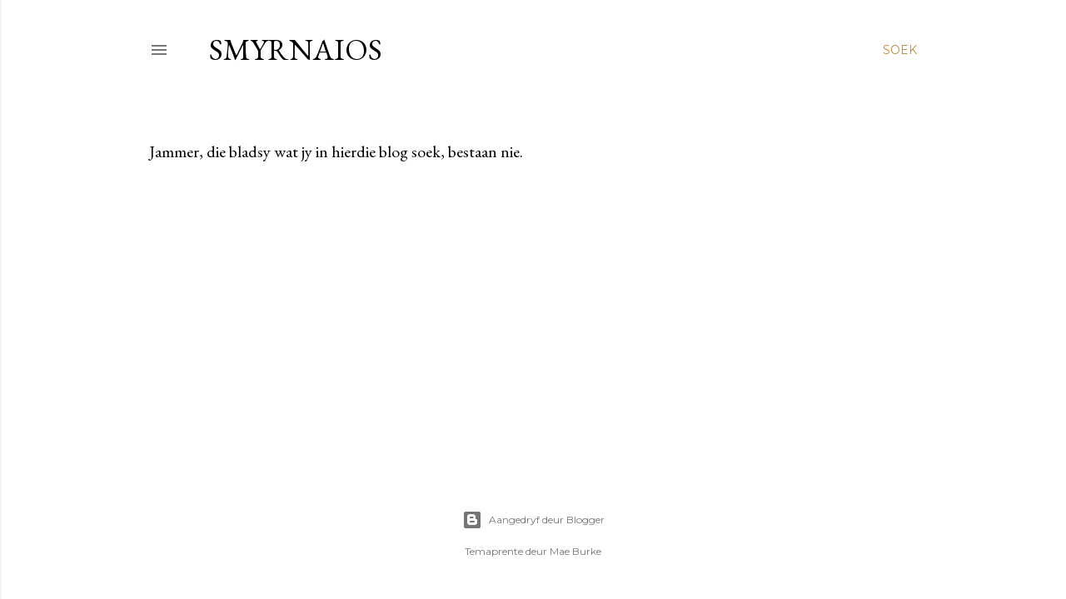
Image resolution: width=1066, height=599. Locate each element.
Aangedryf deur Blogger (533, 520)
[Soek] (900, 50)
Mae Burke (575, 551)
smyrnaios (295, 49)
